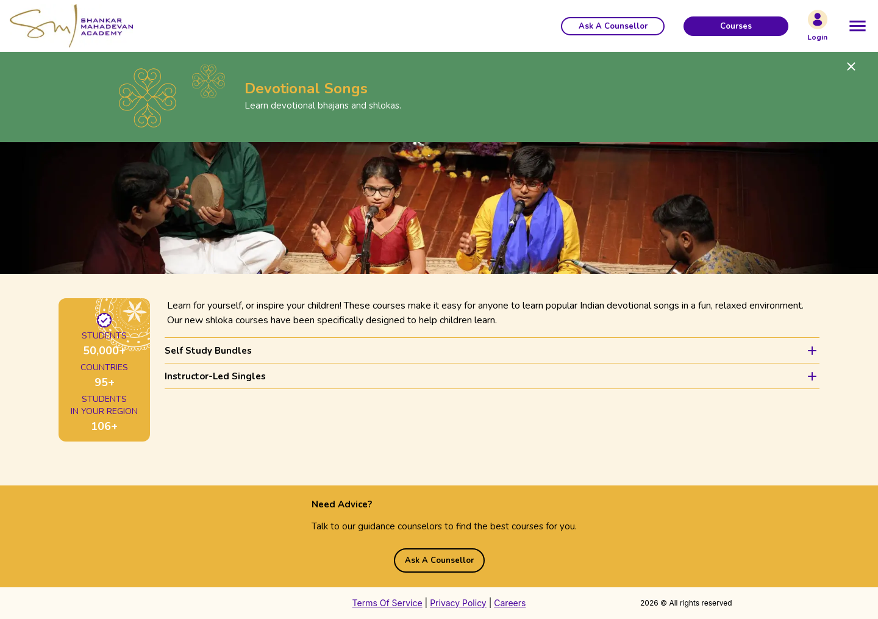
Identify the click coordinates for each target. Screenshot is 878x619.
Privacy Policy (458, 603)
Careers (510, 603)
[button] (613, 26)
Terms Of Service (387, 603)
